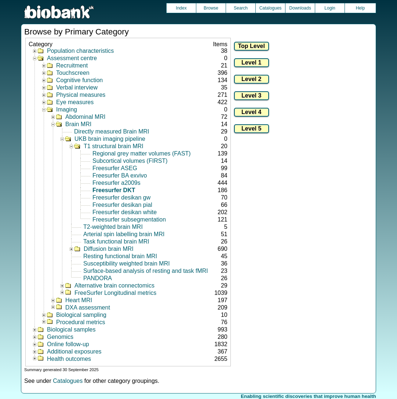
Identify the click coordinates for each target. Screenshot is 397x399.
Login (329, 8)
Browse (211, 8)
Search (241, 8)
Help (360, 8)
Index (181, 8)
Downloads (300, 8)
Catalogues (270, 8)
